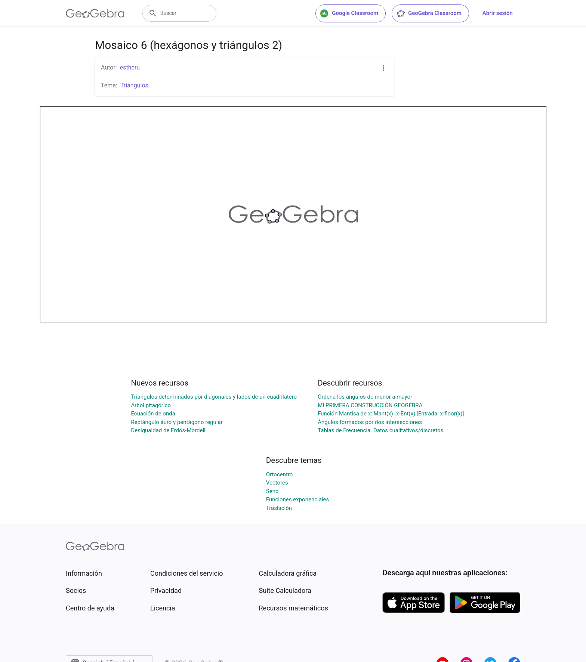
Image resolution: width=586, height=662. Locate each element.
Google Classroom (349, 13)
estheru (130, 67)
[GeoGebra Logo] (95, 13)
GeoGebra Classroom (429, 13)
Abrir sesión (497, 13)
